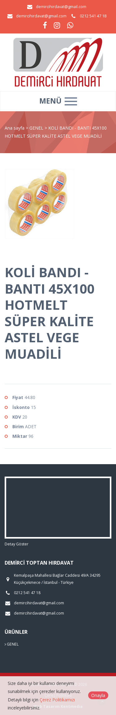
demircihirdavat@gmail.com (61, 6)
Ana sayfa (14, 128)
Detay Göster (16, 544)
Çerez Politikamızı (57, 700)
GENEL (37, 128)
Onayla (98, 695)
